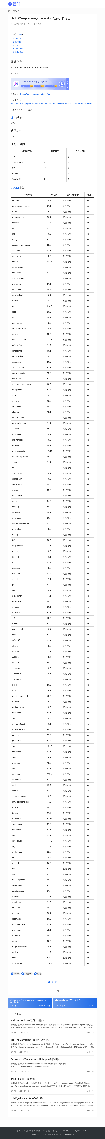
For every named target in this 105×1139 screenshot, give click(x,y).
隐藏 (20, 35)
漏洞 (13, 117)
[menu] (94, 4)
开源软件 (28, 974)
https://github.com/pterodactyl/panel (36, 94)
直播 (84, 1131)
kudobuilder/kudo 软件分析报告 (28, 1020)
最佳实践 (46, 1131)
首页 (9, 11)
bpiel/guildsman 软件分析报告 (27, 1103)
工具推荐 (76, 1131)
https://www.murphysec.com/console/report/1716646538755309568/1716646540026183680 (51, 104)
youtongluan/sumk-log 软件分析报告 (30, 1041)
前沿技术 (56, 1131)
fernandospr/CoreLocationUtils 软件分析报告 (35, 1061)
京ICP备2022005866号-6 (65, 1135)
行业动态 (66, 1131)
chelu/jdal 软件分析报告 (23, 1082)
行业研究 (19, 1131)
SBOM (15, 188)
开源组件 (29, 1131)
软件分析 (37, 24)
